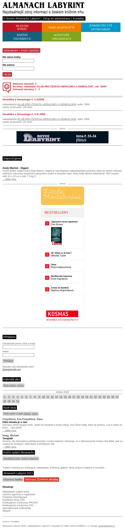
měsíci (27, 413)
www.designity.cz (106, 526)
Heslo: (6, 351)
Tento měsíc (9, 385)
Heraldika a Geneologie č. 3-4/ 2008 (24, 114)
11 (48, 397)
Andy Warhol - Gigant (15, 168)
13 (56, 397)
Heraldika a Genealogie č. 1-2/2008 (23, 99)
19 (82, 397)
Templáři (8, 438)
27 (117, 397)
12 (52, 397)
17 (74, 397)
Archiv (20, 385)
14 (61, 397)
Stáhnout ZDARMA (41, 479)
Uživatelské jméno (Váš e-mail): (19, 343)
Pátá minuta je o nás (15, 422)
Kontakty (78, 18)
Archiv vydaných (29, 458)
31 (17, 401)
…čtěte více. (10, 179)
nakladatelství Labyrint (38, 526)
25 (108, 397)
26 (112, 397)
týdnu (35, 413)
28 (4, 401)
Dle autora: (9, 65)
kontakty (15, 521)
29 (9, 401)
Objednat (13, 479)
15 (65, 397)
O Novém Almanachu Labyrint (21, 18)
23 (99, 397)
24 (104, 397)
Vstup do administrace (56, 18)
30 (13, 401)
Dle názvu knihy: (12, 57)
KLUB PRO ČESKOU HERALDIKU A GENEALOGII (46, 104)
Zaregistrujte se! (12, 369)
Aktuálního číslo (11, 458)
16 (69, 397)
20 (86, 397)
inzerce (6, 521)
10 (43, 397)
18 (78, 397)
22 (95, 397)
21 (91, 397)
